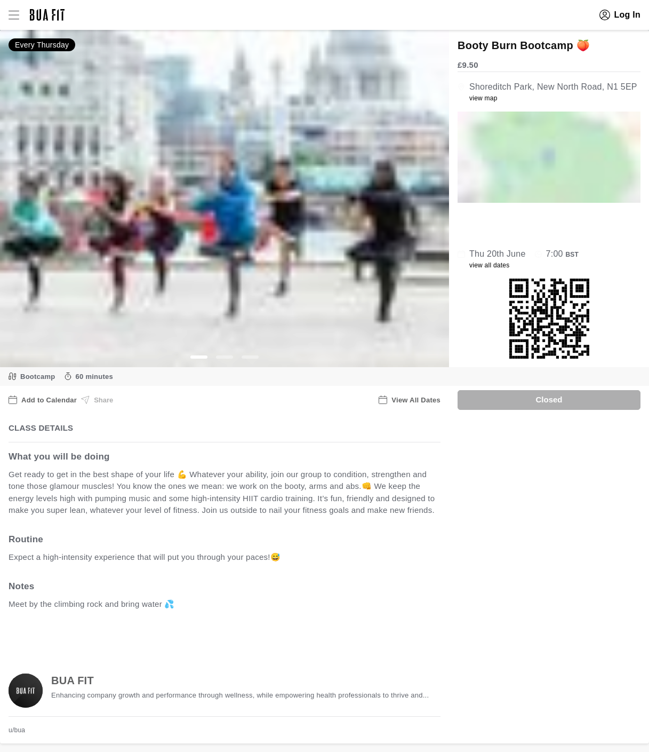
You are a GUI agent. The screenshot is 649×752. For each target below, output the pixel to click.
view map (483, 98)
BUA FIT (72, 680)
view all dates (489, 265)
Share (97, 399)
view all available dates (224, 637)
